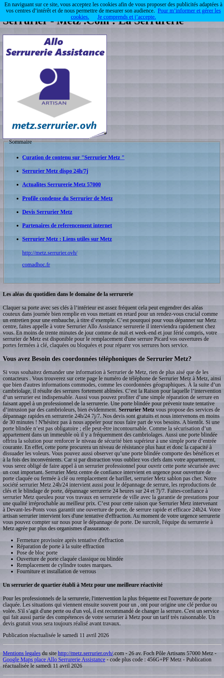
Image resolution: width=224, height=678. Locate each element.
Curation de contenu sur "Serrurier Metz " (73, 157)
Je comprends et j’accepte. (126, 17)
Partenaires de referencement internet (67, 225)
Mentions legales (22, 653)
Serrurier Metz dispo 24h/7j (55, 171)
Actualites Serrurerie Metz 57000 (61, 184)
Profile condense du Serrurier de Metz (67, 198)
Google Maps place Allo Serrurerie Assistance (54, 659)
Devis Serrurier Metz (47, 212)
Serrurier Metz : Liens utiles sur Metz (67, 239)
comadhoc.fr (36, 265)
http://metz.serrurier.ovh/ (49, 253)
